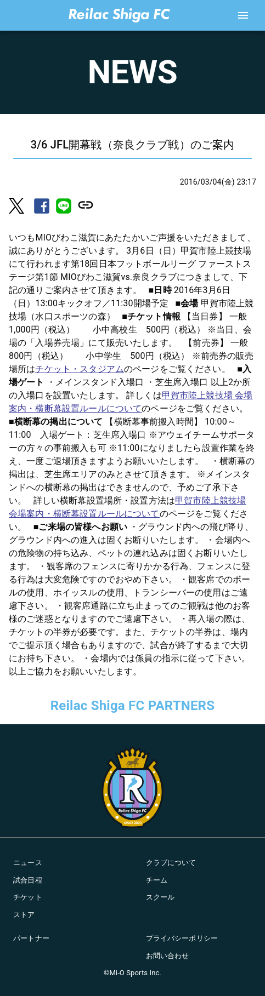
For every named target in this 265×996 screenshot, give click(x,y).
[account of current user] (243, 15)
